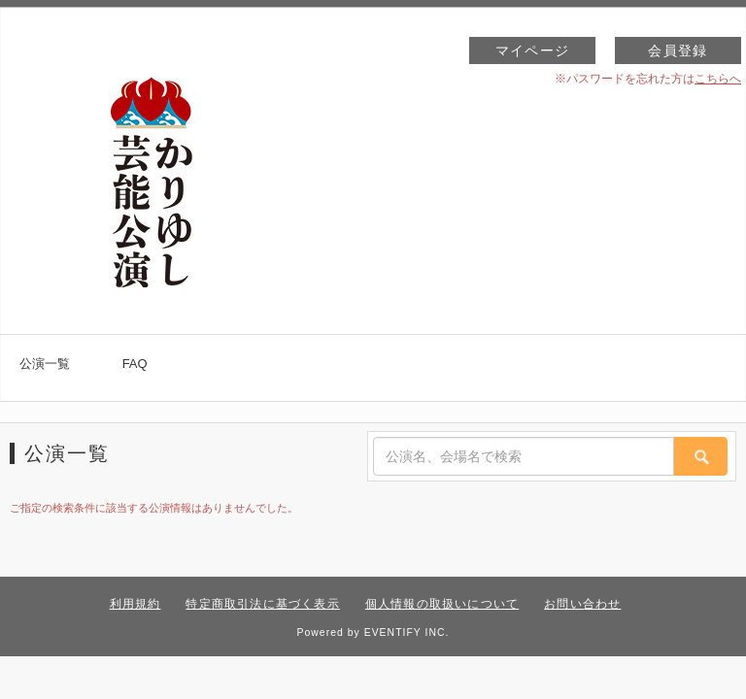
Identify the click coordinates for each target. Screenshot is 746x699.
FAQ (135, 363)
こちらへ (718, 78)
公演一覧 (44, 363)
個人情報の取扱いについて (442, 604)
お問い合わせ (582, 604)
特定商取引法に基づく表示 (262, 604)
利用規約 (135, 604)
